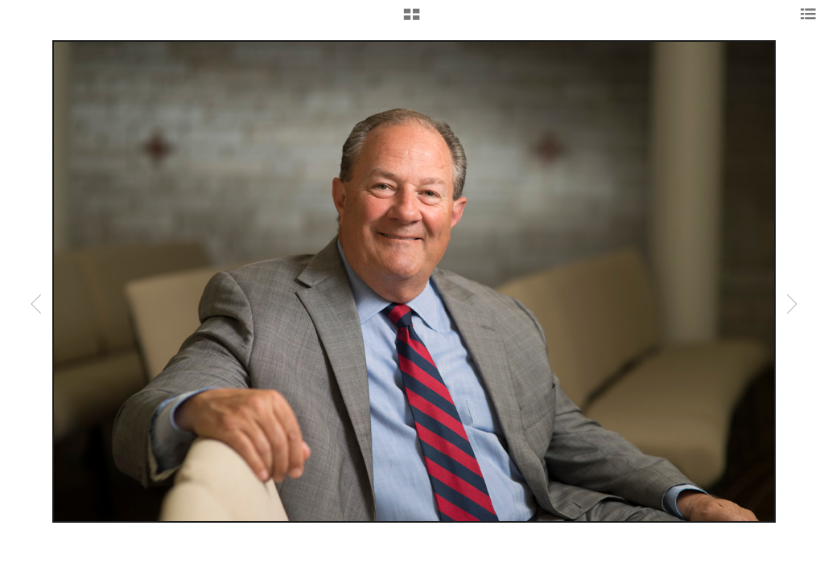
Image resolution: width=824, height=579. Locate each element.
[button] (411, 20)
